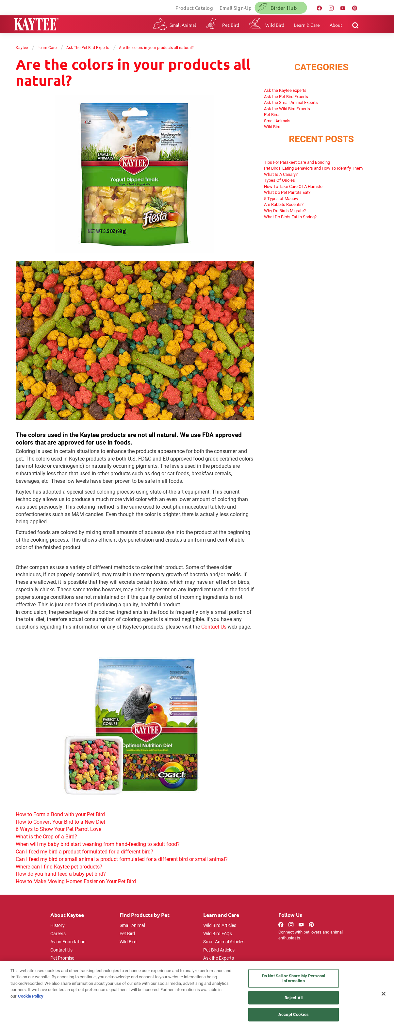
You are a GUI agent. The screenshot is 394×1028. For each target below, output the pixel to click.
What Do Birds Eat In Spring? (290, 217)
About (336, 25)
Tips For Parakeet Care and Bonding (297, 162)
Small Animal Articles (223, 941)
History (57, 925)
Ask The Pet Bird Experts (87, 47)
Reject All (294, 998)
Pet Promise (62, 958)
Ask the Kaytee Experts (285, 90)
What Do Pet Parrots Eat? (287, 192)
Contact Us (213, 626)
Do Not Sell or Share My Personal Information (293, 978)
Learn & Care (307, 25)
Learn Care (47, 47)
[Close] (383, 993)
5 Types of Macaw (281, 198)
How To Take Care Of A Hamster (294, 186)
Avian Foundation (68, 941)
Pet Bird (230, 25)
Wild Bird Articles (219, 925)
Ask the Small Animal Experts (291, 102)
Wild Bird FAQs (217, 933)
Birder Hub (284, 7)
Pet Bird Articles (218, 950)
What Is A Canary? (281, 174)
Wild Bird (274, 25)
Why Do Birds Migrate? (285, 210)
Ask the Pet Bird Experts (286, 96)
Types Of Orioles (279, 180)
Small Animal (183, 25)
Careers (58, 933)
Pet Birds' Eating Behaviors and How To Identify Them (313, 168)
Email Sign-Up (236, 8)
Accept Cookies (293, 1014)
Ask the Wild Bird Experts (287, 108)
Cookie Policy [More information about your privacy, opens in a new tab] (30, 996)
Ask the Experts (218, 958)
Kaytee (22, 47)
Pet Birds (272, 114)
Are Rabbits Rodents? (284, 204)
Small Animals (277, 121)
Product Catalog (194, 8)
